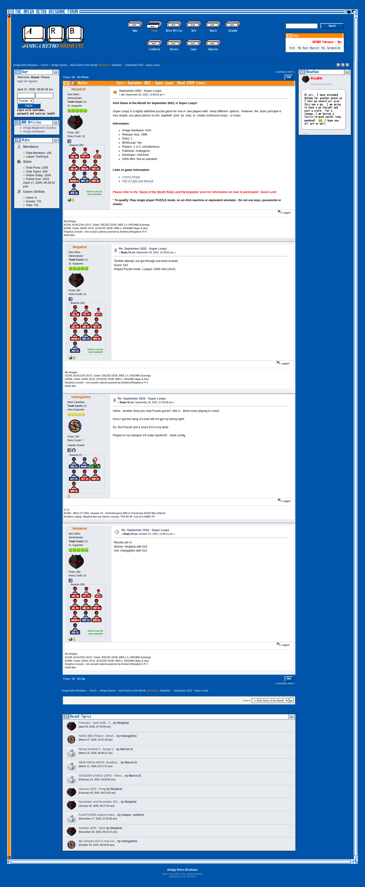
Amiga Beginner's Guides (39, 127)
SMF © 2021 (180, 874)
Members (30, 147)
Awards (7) (75, 455)
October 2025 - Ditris (92, 828)
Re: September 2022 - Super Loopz (143, 248)
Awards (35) (76, 145)
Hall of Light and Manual (137, 181)
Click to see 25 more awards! (94, 192)
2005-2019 (191, 876)
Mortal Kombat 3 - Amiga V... (97, 749)
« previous (281, 71)
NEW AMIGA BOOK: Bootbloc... (99, 762)
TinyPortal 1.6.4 (176, 876)
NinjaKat (116, 65)
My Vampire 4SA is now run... (98, 841)
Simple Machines (194, 874)
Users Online (33, 191)
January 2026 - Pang (92, 789)
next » (291, 71)
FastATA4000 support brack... (98, 814)
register (32, 81)
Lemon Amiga (131, 177)
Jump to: (247, 700)
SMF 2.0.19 (167, 874)
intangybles (81, 397)
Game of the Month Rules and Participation (169, 192)
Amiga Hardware (34, 131)
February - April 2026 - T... (95, 722)
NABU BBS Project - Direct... (97, 736)
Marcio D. (126, 749)
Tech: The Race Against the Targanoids (315, 48)
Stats (25, 140)
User (24, 72)
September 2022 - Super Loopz (140, 90)
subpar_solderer (133, 814)
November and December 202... (99, 801)
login (20, 81)
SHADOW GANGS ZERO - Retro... (101, 775)
